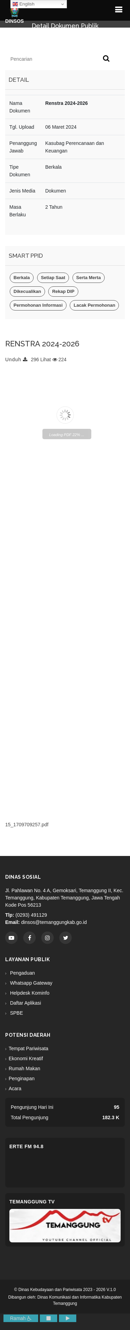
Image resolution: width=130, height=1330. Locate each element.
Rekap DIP (63, 291)
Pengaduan (22, 973)
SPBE (16, 1013)
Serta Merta (88, 277)
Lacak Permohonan (94, 305)
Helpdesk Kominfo (29, 993)
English (23, 4)
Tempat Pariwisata (28, 1048)
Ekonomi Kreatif (26, 1058)
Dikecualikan (27, 291)
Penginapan (22, 1078)
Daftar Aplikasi (25, 1003)
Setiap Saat (53, 277)
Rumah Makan (24, 1068)
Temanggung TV (32, 1201)
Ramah (21, 1318)
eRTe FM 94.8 (26, 1146)
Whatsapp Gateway (30, 983)
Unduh (16, 359)
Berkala (22, 277)
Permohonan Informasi (38, 305)
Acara (15, 1088)
